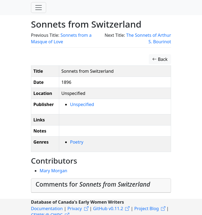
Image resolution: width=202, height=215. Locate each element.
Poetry (76, 142)
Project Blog (146, 208)
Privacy (74, 208)
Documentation (47, 208)
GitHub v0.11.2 (108, 208)
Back (160, 59)
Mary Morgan (53, 171)
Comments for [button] (93, 184)
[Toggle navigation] (38, 7)
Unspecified (82, 104)
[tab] (101, 185)
